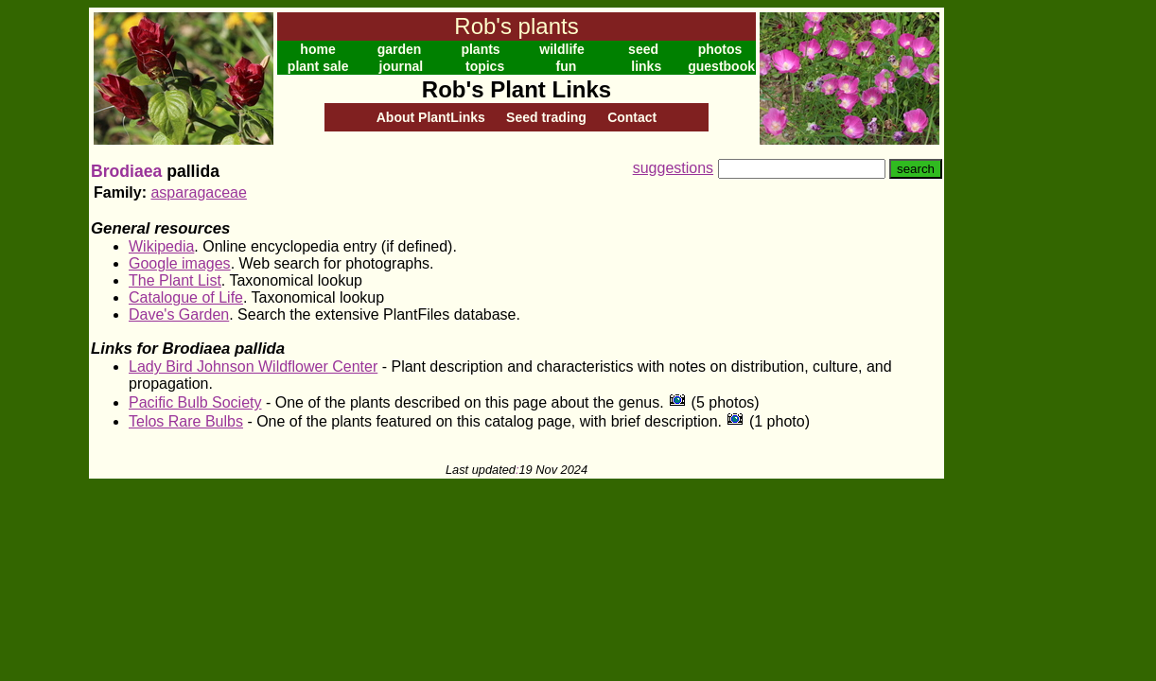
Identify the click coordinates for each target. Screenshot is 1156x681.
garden (399, 49)
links (646, 66)
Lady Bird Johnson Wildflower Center (253, 366)
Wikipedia (161, 246)
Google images (180, 263)
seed (643, 49)
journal (401, 66)
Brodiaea (126, 171)
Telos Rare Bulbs (186, 421)
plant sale (318, 66)
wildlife (561, 49)
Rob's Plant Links (516, 89)
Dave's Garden (179, 314)
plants (480, 49)
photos (720, 49)
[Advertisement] (1005, 291)
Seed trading (546, 117)
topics (484, 66)
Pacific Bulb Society (195, 402)
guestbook (721, 66)
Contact (632, 117)
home (317, 49)
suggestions (673, 168)
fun (566, 66)
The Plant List (175, 280)
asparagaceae (198, 192)
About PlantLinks (431, 117)
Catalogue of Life (186, 297)
